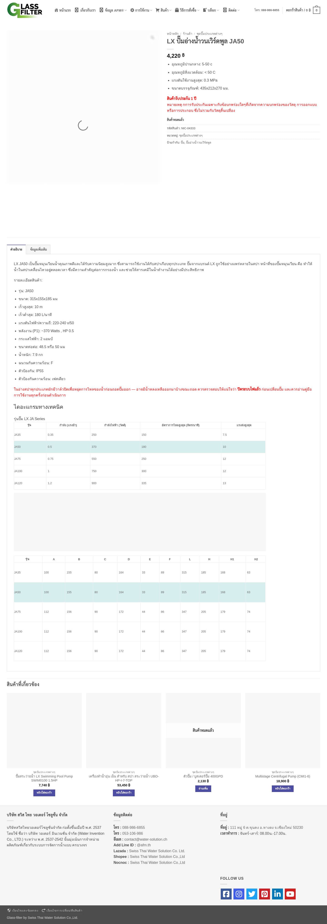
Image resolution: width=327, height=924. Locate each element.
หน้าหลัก (172, 33)
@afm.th (144, 845)
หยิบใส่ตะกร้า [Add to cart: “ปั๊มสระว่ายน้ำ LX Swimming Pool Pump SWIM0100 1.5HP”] (44, 792)
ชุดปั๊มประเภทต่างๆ (209, 33)
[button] (303, 10)
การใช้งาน (141, 10)
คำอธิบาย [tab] (16, 249)
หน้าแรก (62, 10)
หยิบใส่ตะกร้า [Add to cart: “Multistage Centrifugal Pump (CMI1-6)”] (282, 788)
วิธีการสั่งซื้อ (187, 10)
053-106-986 (132, 833)
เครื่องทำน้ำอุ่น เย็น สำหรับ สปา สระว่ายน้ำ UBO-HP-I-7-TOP (124, 778)
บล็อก (211, 10)
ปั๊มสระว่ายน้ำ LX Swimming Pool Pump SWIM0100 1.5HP (44, 778)
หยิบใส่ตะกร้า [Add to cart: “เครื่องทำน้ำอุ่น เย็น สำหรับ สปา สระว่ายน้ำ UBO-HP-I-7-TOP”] (123, 792)
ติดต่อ (231, 10)
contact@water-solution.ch (145, 839)
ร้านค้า (187, 33)
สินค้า (163, 10)
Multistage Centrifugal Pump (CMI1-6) (282, 776)
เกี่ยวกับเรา (85, 10)
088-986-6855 (270, 10)
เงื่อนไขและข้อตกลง (22, 910)
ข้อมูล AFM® (113, 10)
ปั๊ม (182, 142)
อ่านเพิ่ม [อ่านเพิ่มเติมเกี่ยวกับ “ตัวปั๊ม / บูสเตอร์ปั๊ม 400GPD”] (203, 788)
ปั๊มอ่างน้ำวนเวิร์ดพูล (198, 142)
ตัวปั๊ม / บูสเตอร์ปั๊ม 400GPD (203, 776)
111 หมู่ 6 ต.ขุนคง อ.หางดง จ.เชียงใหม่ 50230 (266, 827)
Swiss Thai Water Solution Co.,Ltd (157, 857)
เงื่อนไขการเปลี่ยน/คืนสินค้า (61, 910)
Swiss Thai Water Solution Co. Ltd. (157, 851)
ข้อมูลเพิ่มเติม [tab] (38, 249)
